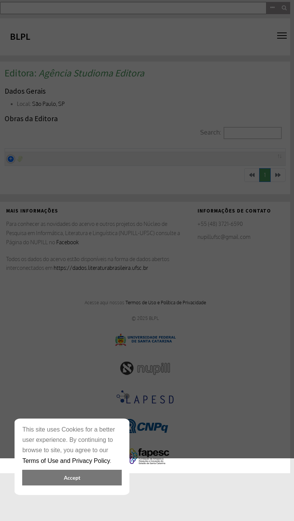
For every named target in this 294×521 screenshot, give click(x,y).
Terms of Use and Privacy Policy (65, 461)
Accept (72, 477)
